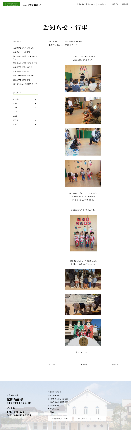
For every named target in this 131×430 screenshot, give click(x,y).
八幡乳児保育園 (54, 395)
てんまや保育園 (54, 405)
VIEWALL (83, 364)
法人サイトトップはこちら (90, 418)
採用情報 (125, 4)
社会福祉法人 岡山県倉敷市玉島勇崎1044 (19, 399)
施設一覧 (115, 4)
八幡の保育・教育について (86, 4)
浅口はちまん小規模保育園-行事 (25, 84)
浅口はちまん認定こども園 (58, 398)
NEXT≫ (115, 364)
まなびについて (103, 4)
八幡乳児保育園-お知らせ (22, 67)
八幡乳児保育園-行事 (21, 71)
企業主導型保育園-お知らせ (23, 75)
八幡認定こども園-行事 (21, 52)
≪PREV (52, 364)
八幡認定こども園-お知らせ (23, 48)
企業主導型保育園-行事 (21, 79)
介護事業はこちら (60, 418)
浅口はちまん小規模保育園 (58, 402)
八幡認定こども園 (54, 392)
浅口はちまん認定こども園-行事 (25, 63)
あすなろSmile (53, 408)
